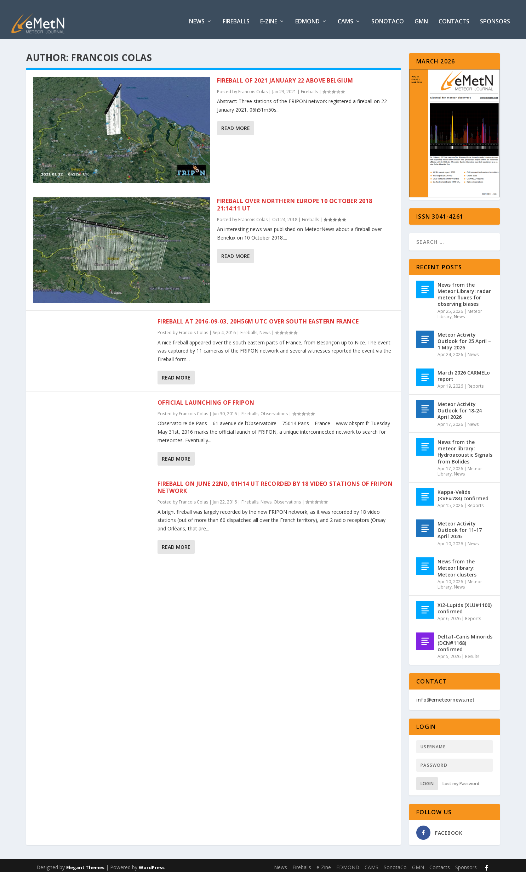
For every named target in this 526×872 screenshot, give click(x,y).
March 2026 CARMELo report (464, 372)
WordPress (152, 864)
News (197, 18)
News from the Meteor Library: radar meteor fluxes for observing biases (464, 291)
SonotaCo (387, 18)
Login (427, 780)
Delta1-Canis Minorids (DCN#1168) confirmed (465, 639)
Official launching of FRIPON (206, 399)
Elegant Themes (85, 864)
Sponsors (495, 18)
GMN (421, 18)
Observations (274, 410)
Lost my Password (460, 780)
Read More (235, 124)
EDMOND (307, 18)
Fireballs (236, 18)
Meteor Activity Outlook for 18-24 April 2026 (460, 407)
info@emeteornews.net (445, 696)
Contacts (454, 18)
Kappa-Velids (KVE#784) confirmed (463, 491)
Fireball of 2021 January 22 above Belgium (285, 77)
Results (472, 653)
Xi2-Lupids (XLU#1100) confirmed (465, 604)
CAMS (345, 18)
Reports (476, 382)
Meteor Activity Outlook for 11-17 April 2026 (460, 526)
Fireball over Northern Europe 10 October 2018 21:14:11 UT (294, 201)
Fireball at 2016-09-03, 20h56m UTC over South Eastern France (258, 318)
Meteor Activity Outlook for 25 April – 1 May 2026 (464, 337)
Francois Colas (253, 88)
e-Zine (268, 18)
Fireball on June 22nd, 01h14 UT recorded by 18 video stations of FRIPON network (275, 483)
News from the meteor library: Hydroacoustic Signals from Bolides (465, 448)
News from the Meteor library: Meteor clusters (457, 564)
